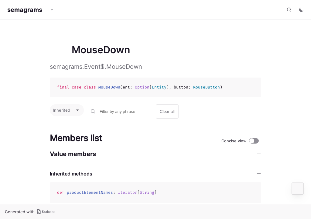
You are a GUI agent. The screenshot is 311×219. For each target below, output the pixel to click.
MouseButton (206, 87)
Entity (159, 87)
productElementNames (90, 192)
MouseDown (109, 87)
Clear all (167, 111)
